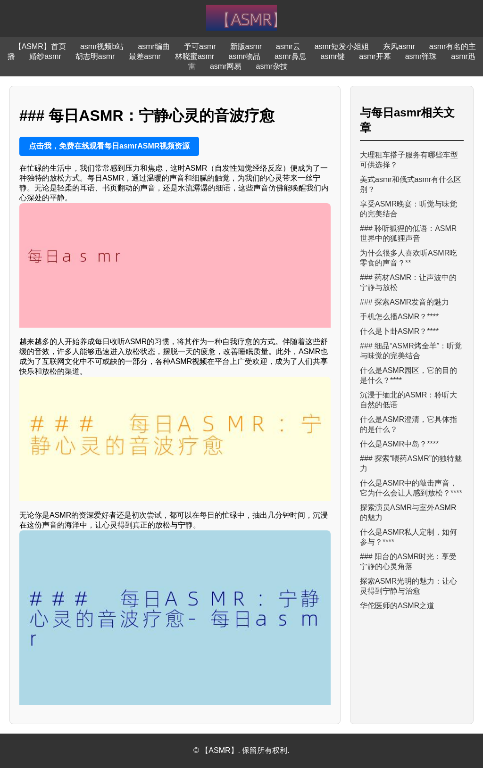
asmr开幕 (375, 56)
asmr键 (333, 56)
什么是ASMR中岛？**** (399, 444)
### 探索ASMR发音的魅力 (404, 302)
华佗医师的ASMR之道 (397, 606)
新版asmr (246, 46)
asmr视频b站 (102, 46)
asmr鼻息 (291, 56)
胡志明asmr (95, 56)
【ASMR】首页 (40, 46)
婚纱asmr (45, 56)
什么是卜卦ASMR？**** (399, 331)
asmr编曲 (154, 46)
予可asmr (200, 46)
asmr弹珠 (421, 56)
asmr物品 (244, 56)
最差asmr (145, 56)
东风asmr (399, 46)
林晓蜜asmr (195, 56)
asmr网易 (226, 66)
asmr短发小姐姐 (342, 46)
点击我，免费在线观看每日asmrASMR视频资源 (109, 146)
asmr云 (288, 46)
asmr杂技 (272, 66)
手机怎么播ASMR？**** (399, 317)
